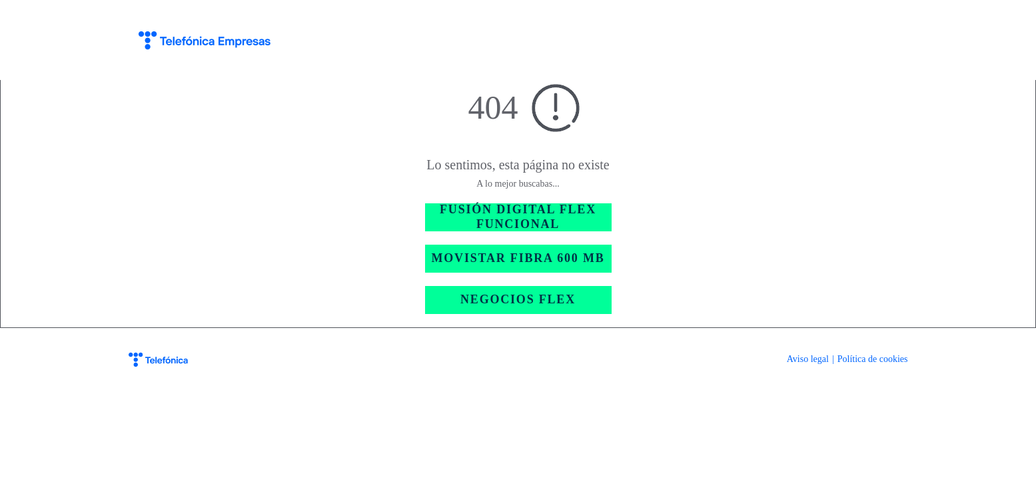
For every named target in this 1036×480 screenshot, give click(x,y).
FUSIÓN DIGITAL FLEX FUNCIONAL (518, 217)
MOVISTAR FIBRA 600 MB (518, 258)
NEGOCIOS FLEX (518, 299)
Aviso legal (808, 359)
